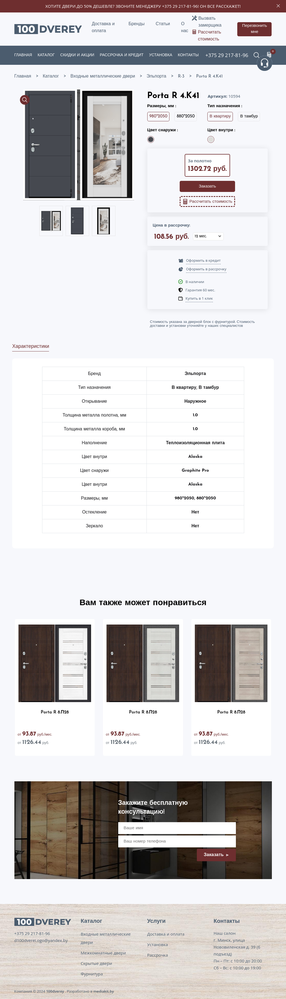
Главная (23, 55)
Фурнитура (92, 974)
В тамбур (249, 116)
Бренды (136, 24)
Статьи (163, 24)
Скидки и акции (77, 55)
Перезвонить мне (254, 29)
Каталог (46, 55)
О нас (184, 27)
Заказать (207, 186)
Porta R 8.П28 (55, 712)
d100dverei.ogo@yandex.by (41, 940)
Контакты (188, 55)
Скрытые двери (96, 963)
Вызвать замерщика (210, 22)
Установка (160, 55)
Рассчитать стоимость (209, 36)
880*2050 (186, 116)
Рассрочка (157, 955)
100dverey (55, 991)
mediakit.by (103, 991)
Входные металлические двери (106, 938)
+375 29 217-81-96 (180, 6)
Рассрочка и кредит (121, 55)
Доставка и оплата (103, 27)
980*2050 (159, 116)
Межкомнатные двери (103, 953)
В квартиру (220, 116)
